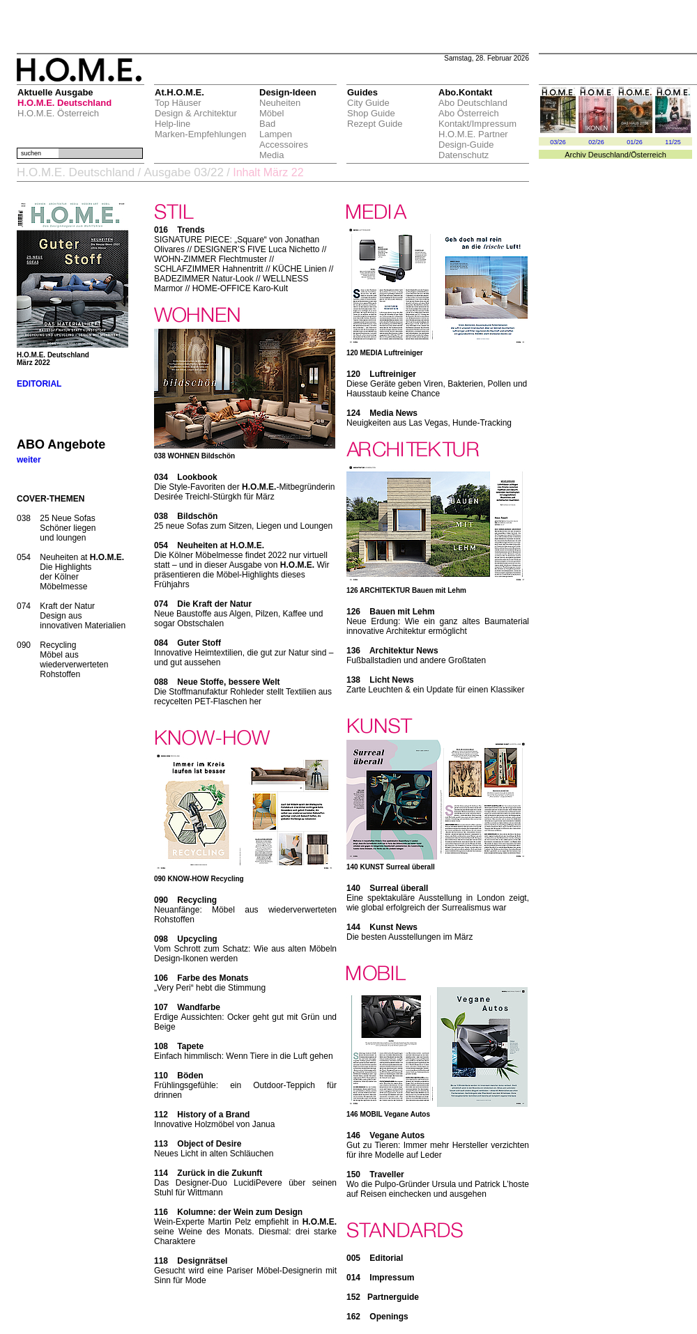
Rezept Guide (375, 123)
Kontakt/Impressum (477, 123)
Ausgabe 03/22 (183, 172)
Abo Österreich (468, 113)
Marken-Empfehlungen (201, 134)
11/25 (673, 142)
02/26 (596, 142)
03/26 (558, 142)
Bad (267, 123)
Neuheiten (279, 103)
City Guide (368, 103)
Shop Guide (371, 113)
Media (271, 155)
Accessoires (283, 144)
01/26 (635, 142)
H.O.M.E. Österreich (58, 113)
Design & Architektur (196, 113)
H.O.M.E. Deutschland (64, 103)
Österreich (648, 154)
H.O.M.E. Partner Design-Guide (473, 139)
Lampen (275, 134)
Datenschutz (463, 155)
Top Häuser (178, 103)
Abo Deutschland (472, 103)
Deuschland (608, 154)
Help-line (172, 123)
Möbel (271, 113)
